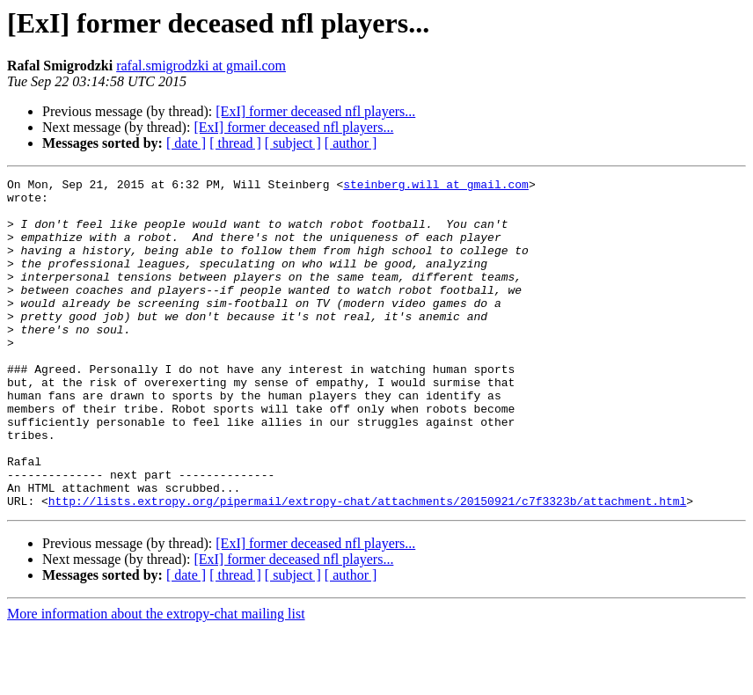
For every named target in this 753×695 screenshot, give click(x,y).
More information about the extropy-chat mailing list (156, 679)
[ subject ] (293, 142)
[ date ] (186, 142)
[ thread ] (235, 142)
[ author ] (351, 142)
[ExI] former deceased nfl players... (315, 111)
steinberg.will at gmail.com (436, 186)
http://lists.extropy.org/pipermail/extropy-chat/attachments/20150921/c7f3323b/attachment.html (367, 566)
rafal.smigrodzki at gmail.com (201, 65)
